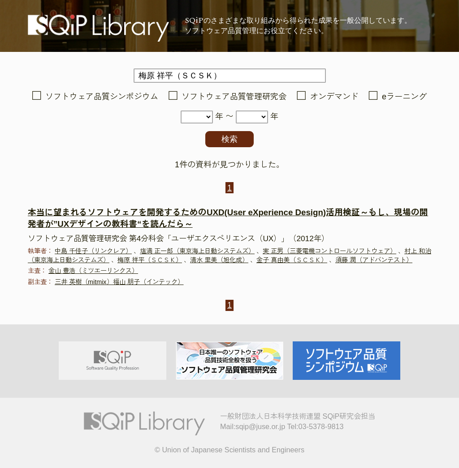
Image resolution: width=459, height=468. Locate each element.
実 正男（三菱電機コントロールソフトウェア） (329, 251)
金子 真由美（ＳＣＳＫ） (291, 260)
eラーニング (404, 96)
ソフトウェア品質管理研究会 (234, 96)
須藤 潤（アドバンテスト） (373, 260)
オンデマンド (334, 96)
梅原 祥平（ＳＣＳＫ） (149, 260)
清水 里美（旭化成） (219, 260)
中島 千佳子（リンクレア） (93, 251)
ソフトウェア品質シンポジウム (101, 96)
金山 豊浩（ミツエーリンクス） (93, 270)
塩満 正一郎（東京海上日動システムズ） (197, 251)
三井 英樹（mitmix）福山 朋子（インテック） (119, 281)
